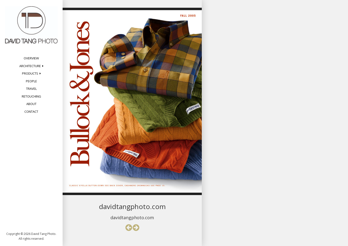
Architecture (30, 66)
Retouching (31, 96)
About (31, 104)
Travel (31, 88)
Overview (31, 58)
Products (30, 73)
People (31, 81)
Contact (31, 111)
